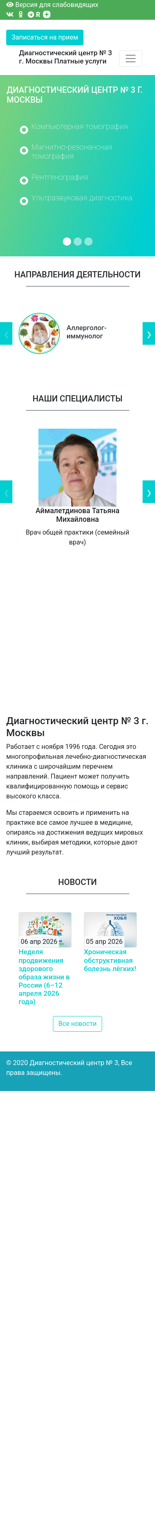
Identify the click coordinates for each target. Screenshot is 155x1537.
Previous (6, 333)
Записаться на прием (45, 37)
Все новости (77, 1024)
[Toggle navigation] (130, 58)
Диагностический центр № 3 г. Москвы (65, 57)
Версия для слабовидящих (52, 5)
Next (149, 333)
